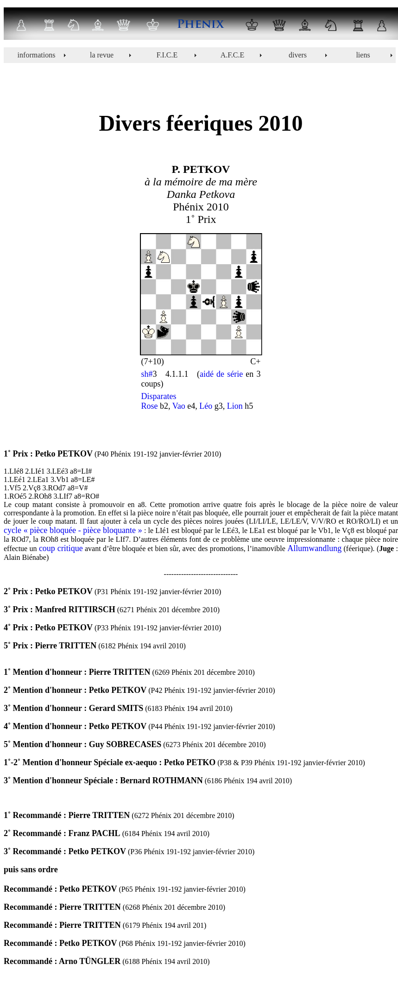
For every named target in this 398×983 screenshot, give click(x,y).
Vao (178, 406)
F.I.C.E (167, 55)
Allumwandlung (314, 548)
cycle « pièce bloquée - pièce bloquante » (73, 530)
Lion (235, 406)
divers (298, 55)
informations (37, 55)
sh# (147, 374)
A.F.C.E (233, 55)
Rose (149, 406)
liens (363, 55)
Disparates (159, 396)
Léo (205, 406)
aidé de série (221, 374)
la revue (102, 55)
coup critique (61, 548)
